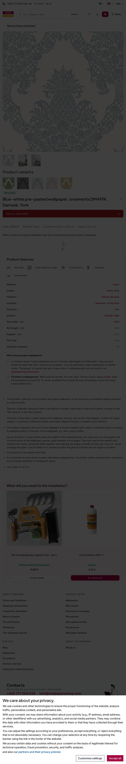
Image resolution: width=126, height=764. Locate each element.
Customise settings (90, 758)
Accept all (115, 758)
